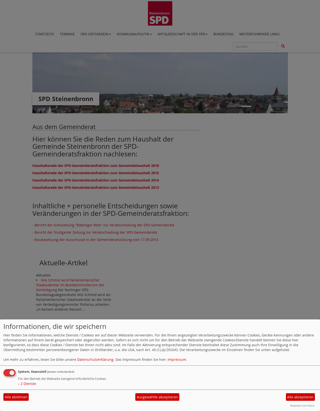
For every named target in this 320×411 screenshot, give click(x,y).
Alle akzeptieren (300, 397)
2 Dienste (27, 383)
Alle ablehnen (16, 397)
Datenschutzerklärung (95, 359)
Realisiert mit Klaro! (302, 405)
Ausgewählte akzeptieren (157, 397)
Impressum (177, 359)
